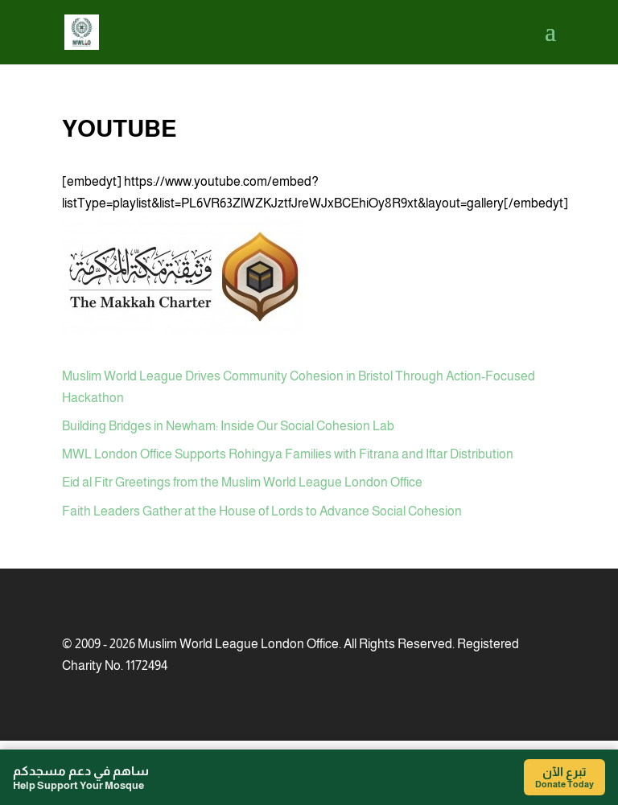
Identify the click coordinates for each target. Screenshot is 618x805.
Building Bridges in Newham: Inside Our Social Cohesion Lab (228, 426)
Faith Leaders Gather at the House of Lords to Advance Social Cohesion (262, 511)
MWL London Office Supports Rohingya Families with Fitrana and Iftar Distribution (287, 454)
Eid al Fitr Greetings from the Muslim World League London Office (242, 482)
